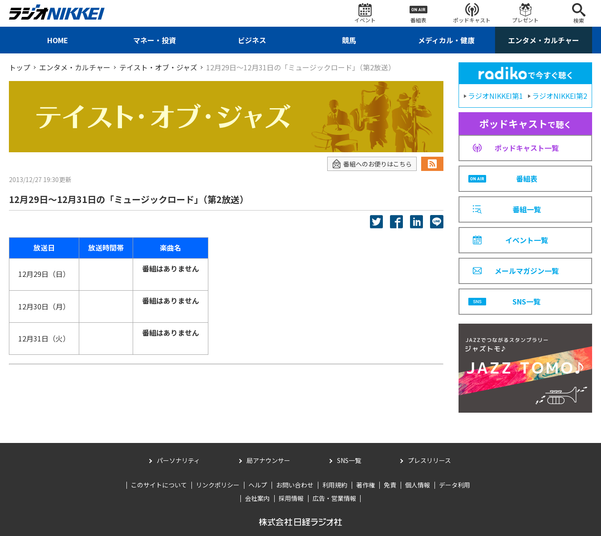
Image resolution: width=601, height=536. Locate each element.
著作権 (365, 484)
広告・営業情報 (334, 498)
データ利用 (454, 484)
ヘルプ (257, 484)
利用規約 (334, 484)
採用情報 (291, 498)
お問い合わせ (294, 484)
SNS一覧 (349, 460)
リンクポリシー (218, 484)
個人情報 (417, 484)
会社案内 (257, 498)
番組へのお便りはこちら (372, 164)
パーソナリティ (178, 460)
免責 (390, 484)
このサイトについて (159, 484)
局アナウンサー (268, 460)
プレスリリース (429, 460)
